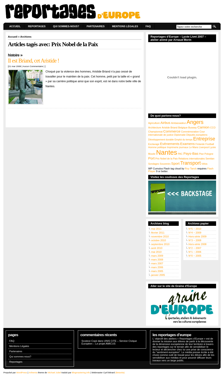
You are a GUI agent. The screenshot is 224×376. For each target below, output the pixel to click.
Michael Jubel (54, 372)
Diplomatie (180, 134)
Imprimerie (172, 147)
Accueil (15, 26)
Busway (192, 127)
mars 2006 (157, 267)
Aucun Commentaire (33, 66)
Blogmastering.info (81, 372)
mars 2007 (157, 263)
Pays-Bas (190, 153)
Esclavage (153, 144)
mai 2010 (156, 252)
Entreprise (204, 139)
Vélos (204, 163)
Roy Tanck (191, 168)
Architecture (154, 127)
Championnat (155, 131)
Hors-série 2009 (197, 236)
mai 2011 (156, 228)
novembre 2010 (160, 236)
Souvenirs (165, 163)
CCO (213, 127)
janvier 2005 (158, 275)
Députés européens (196, 134)
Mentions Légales (125, 26)
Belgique (182, 127)
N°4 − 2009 (194, 232)
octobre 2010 (158, 240)
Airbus (165, 123)
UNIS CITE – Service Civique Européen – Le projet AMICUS (109, 342)
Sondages (153, 163)
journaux (183, 147)
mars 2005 (157, 271)
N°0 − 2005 (194, 255)
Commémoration (190, 131)
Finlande (200, 144)
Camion (203, 127)
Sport (175, 163)
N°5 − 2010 (194, 228)
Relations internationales (191, 158)
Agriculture (154, 123)
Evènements (169, 144)
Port (151, 158)
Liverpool (204, 147)
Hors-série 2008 (197, 244)
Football (209, 144)
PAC (180, 153)
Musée (151, 153)
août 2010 (156, 248)
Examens (187, 144)
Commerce (172, 131)
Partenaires (96, 26)
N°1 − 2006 (194, 252)
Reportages (37, 26)
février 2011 (157, 232)
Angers (195, 122)
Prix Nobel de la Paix (166, 158)
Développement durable (161, 139)
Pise (201, 153)
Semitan (209, 158)
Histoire (13, 55)
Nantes (166, 152)
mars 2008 (157, 259)
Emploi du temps (183, 139)
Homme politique (157, 147)
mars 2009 (157, 255)
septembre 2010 (160, 244)
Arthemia (33, 372)
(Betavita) (120, 372)
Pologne (208, 153)
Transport (190, 163)
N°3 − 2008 (194, 240)
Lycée (213, 147)
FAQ (148, 26)
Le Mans (193, 147)
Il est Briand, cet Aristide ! (33, 61)
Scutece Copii (89, 341)
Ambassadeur (178, 123)
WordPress (21, 372)
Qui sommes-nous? (66, 26)
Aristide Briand (169, 127)
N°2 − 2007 (194, 248)
